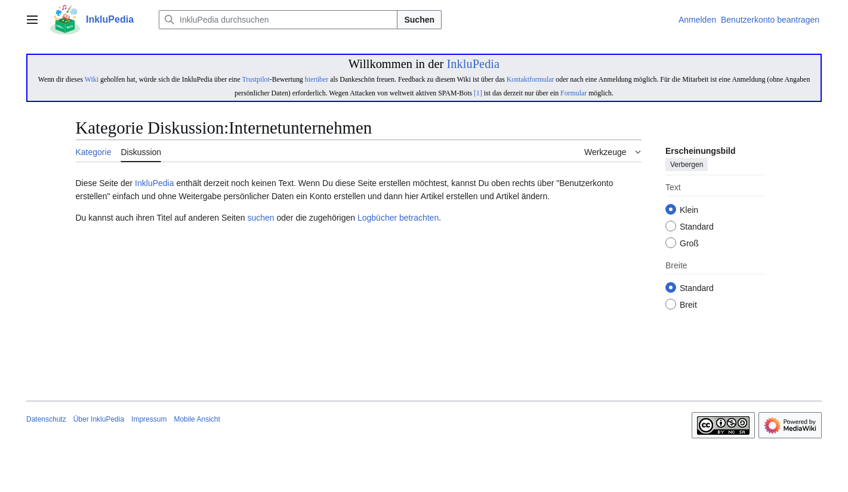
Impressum (148, 419)
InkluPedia (472, 63)
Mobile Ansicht (197, 419)
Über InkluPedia (98, 419)
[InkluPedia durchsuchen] (278, 19)
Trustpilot (256, 79)
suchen (260, 217)
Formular (573, 93)
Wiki (91, 79)
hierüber (316, 79)
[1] (478, 93)
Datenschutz (46, 419)
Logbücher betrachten (398, 217)
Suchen (419, 19)
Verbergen (686, 165)
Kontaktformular (530, 79)
